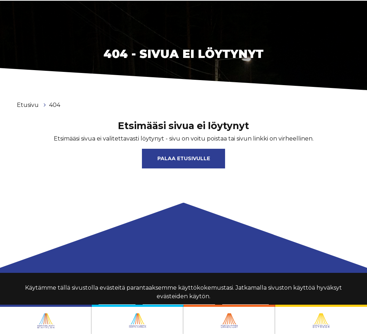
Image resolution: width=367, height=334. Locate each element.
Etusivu (28, 105)
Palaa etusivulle (183, 158)
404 (54, 105)
